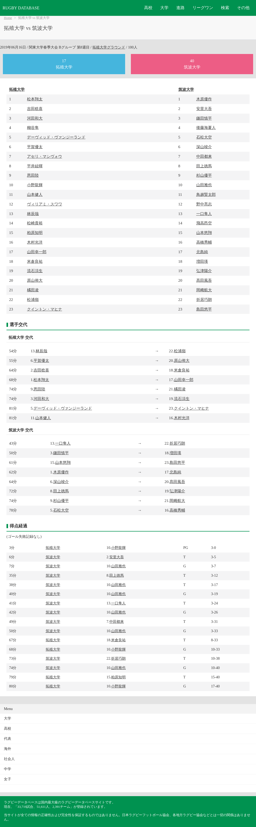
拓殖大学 (17, 89)
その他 (243, 7)
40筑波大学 (192, 64)
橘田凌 (33, 290)
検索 (225, 7)
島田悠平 (204, 309)
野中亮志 (204, 204)
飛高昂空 (204, 223)
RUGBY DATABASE (21, 8)
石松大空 (204, 137)
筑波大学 (186, 89)
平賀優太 (35, 146)
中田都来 (204, 156)
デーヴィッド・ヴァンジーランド (56, 137)
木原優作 (204, 99)
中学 (7, 769)
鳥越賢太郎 (206, 194)
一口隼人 (204, 213)
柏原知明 (35, 232)
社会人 (9, 759)
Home (8, 18)
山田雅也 (204, 185)
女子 (7, 779)
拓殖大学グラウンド (108, 47)
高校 (148, 7)
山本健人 (35, 194)
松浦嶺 (33, 299)
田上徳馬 (204, 166)
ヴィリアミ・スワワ (44, 204)
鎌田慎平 (204, 118)
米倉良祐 (35, 261)
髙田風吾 (204, 280)
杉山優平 (204, 175)
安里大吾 (204, 108)
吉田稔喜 (35, 108)
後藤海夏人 (206, 127)
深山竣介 (204, 146)
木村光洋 (35, 242)
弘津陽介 (204, 270)
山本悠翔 (204, 232)
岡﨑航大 (204, 290)
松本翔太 (35, 99)
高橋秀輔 (204, 242)
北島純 (202, 252)
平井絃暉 (35, 166)
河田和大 (35, 118)
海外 (7, 749)
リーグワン (202, 7)
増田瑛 (202, 261)
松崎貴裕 (35, 223)
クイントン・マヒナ (44, 309)
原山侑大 (35, 280)
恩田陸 (33, 175)
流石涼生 (35, 270)
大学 (164, 7)
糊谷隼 (33, 127)
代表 (7, 739)
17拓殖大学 (64, 64)
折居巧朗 (204, 299)
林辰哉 (33, 213)
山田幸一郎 (36, 252)
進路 (180, 7)
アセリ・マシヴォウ (44, 156)
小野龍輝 (35, 185)
